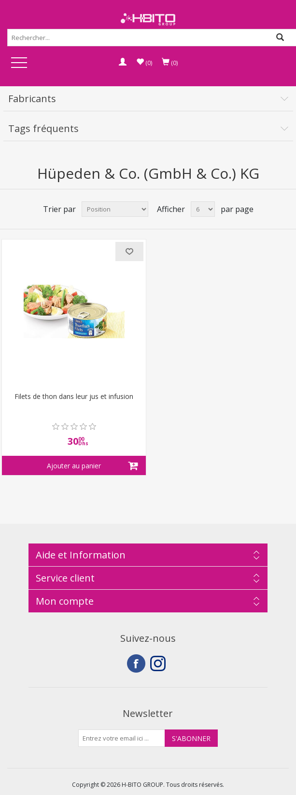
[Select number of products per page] (203, 209)
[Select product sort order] (115, 209)
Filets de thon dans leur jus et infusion (73, 397)
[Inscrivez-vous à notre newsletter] (121, 738)
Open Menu (18, 63)
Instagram (159, 663)
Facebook (136, 663)
